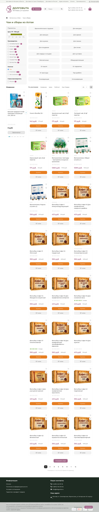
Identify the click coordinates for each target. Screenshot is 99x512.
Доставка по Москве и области (15, 1)
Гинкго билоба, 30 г (36, 113)
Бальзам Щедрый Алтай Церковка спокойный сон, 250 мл (16, 113)
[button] (26, 113)
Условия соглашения (13, 489)
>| (75, 467)
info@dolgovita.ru (58, 489)
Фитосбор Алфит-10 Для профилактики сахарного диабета (82, 206)
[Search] (55, 9)
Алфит (12, 49)
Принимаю (88, 507)
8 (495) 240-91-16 (75, 8)
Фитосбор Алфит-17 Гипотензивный (36, 341)
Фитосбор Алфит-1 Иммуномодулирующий (60, 205)
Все (10, 69)
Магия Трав (13, 57)
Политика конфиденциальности (16, 486)
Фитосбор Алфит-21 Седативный (80, 390)
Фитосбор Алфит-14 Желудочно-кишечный (38, 297)
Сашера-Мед (14, 60)
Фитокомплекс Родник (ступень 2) (37, 205)
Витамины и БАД (15, 18)
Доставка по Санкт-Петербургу (35, 1)
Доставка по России (51, 1)
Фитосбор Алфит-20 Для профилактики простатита (60, 391)
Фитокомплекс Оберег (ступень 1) (82, 159)
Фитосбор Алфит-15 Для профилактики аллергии (60, 297)
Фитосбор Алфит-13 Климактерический (80, 252)
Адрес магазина (63, 1)
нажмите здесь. (15, 509)
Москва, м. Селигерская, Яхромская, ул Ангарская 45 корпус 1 (72, 497)
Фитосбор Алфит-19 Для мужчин (82, 341)
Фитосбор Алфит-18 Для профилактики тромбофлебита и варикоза (60, 343)
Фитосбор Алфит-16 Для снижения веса (82, 297)
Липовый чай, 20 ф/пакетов (80, 114)
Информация (11, 481)
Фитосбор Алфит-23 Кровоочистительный (59, 436)
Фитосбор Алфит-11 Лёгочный (36, 252)
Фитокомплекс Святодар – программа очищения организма (60, 159)
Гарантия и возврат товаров (15, 492)
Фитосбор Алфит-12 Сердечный (58, 252)
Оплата (72, 1)
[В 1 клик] (38, 130)
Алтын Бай (13, 46)
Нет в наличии (14, 74)
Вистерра (13, 54)
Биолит (12, 52)
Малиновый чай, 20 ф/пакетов (37, 159)
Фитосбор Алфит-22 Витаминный (36, 436)
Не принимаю (78, 507)
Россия (12, 81)
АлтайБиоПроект (15, 44)
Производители (81, 1)
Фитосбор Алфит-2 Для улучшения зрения (38, 390)
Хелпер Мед (13, 62)
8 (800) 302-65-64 (75, 10)
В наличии (13, 72)
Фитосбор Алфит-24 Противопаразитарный (82, 436)
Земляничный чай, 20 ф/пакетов (60, 114)
